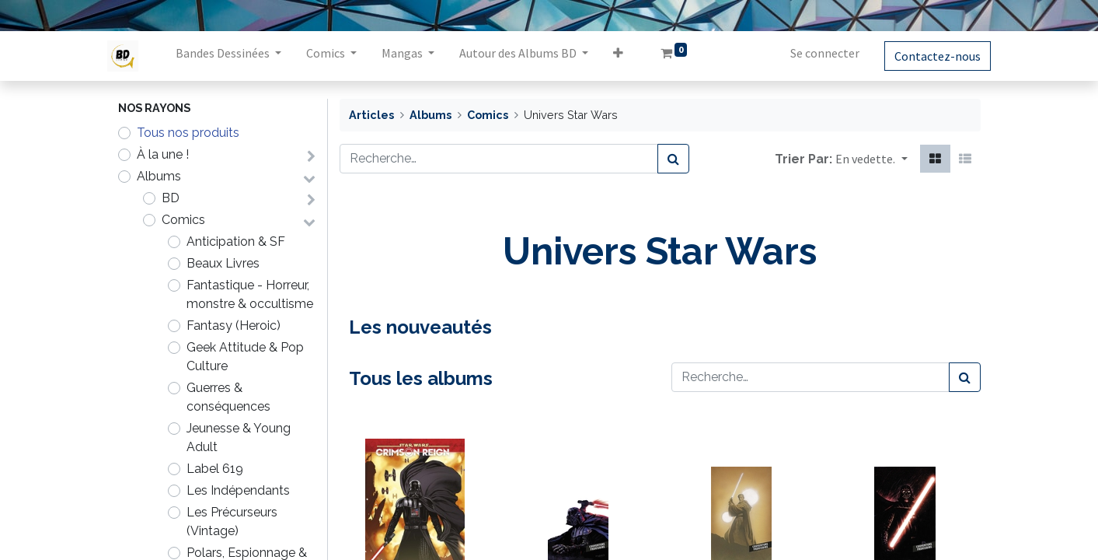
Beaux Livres (223, 263)
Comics (183, 219)
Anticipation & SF (235, 241)
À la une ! (163, 154)
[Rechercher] (673, 158)
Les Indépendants (238, 490)
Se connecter (814, 53)
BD (171, 198)
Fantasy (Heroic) (233, 325)
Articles (371, 114)
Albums (159, 176)
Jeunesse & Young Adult (238, 437)
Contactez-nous (927, 56)
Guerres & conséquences (228, 397)
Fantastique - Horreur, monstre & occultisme (249, 294)
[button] (629, 56)
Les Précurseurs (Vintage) (231, 521)
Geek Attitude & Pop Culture (245, 356)
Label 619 (214, 468)
